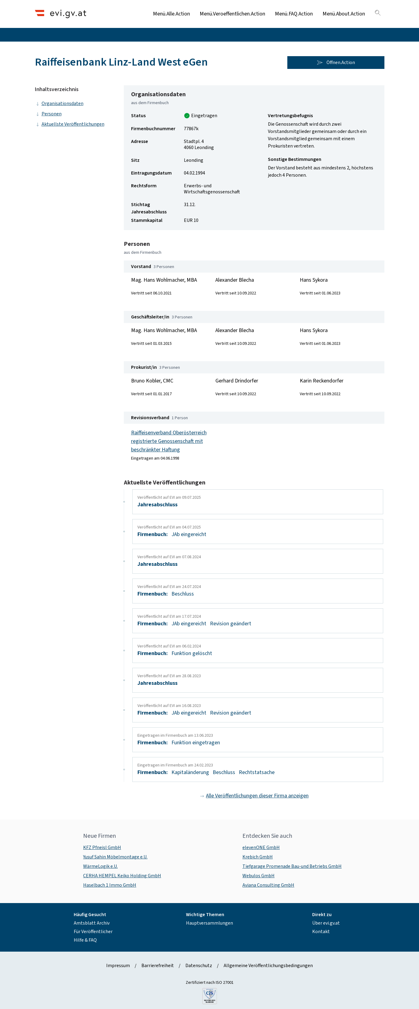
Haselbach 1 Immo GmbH (109, 885)
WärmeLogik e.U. (100, 866)
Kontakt (321, 931)
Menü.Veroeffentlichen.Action (232, 14)
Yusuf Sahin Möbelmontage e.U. (115, 857)
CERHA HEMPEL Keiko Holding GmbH (122, 875)
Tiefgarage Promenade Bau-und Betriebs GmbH (292, 866)
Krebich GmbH (257, 857)
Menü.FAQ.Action (294, 14)
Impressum (118, 965)
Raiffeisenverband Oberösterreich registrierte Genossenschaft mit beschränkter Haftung (169, 441)
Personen (48, 113)
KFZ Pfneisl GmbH (102, 847)
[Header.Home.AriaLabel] (60, 14)
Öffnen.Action (336, 62)
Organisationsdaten (59, 103)
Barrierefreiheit (157, 965)
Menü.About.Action (344, 14)
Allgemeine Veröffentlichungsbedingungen (268, 965)
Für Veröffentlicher (93, 931)
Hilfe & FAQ (85, 940)
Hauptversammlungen (209, 923)
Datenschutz (198, 965)
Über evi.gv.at (326, 923)
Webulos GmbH (258, 875)
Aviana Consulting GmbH (268, 885)
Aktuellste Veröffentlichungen (69, 124)
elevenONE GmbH (261, 847)
